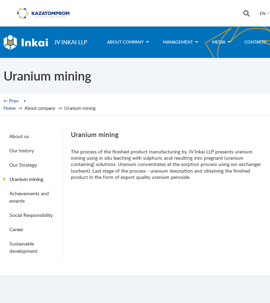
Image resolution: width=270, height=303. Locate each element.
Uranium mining (26, 179)
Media (221, 42)
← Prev (10, 101)
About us (19, 136)
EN (262, 13)
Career (16, 229)
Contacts (256, 42)
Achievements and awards (29, 197)
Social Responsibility (31, 215)
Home (9, 108)
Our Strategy (23, 165)
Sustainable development (23, 247)
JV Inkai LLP (70, 42)
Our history (21, 150)
